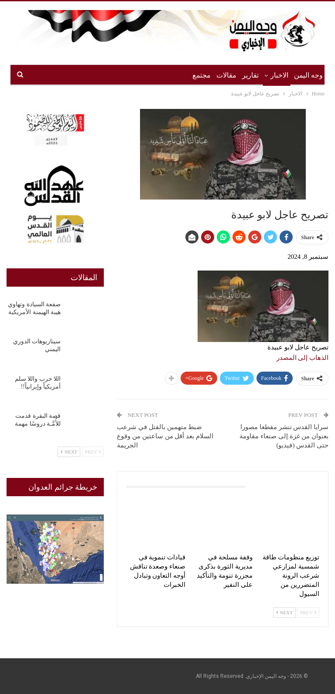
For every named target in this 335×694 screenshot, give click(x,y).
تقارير (250, 75)
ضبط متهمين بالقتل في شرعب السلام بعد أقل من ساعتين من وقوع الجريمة (165, 436)
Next (284, 612)
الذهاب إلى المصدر (303, 357)
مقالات (226, 75)
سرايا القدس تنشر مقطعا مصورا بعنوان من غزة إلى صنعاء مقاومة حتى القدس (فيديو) (283, 436)
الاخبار (279, 75)
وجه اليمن (308, 75)
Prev (308, 612)
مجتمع (201, 75)
